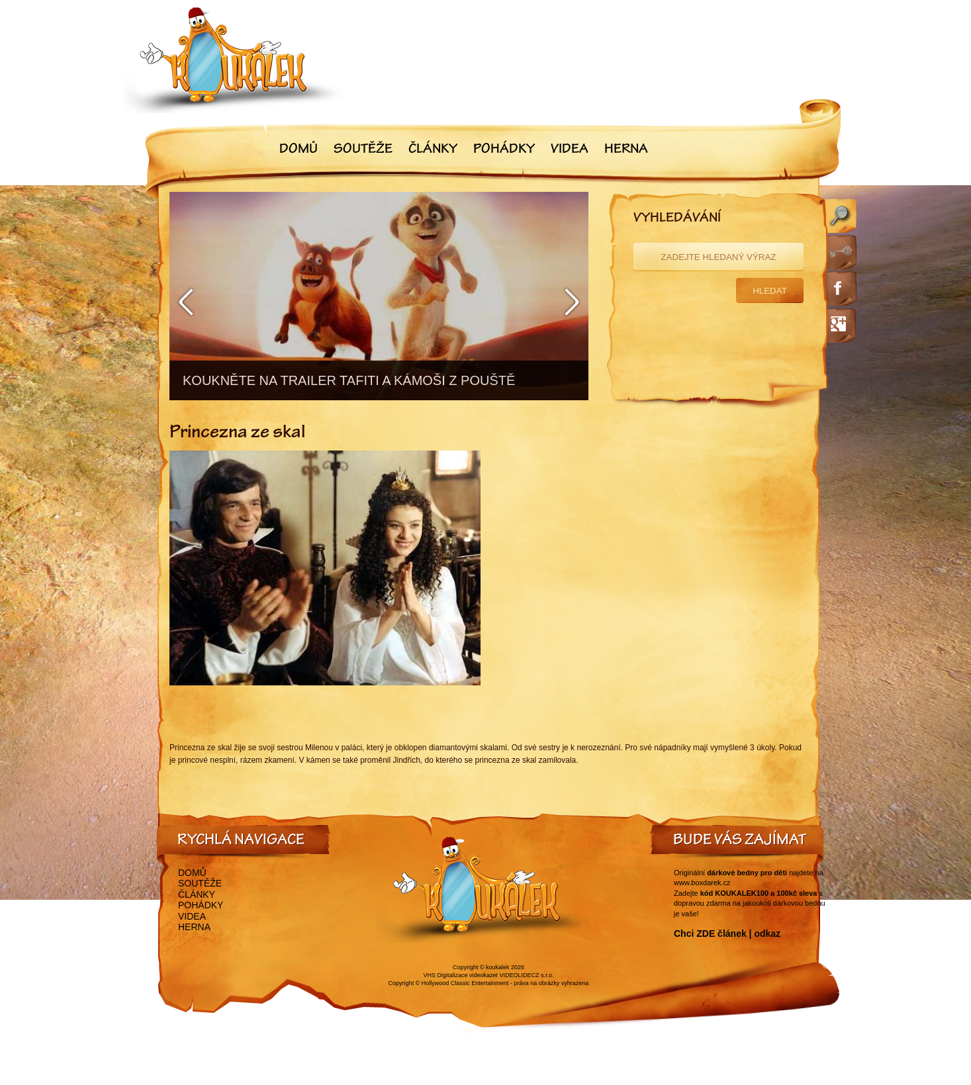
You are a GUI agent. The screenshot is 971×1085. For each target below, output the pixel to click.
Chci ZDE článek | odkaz (727, 933)
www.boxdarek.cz (702, 883)
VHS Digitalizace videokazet (460, 975)
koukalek (498, 967)
